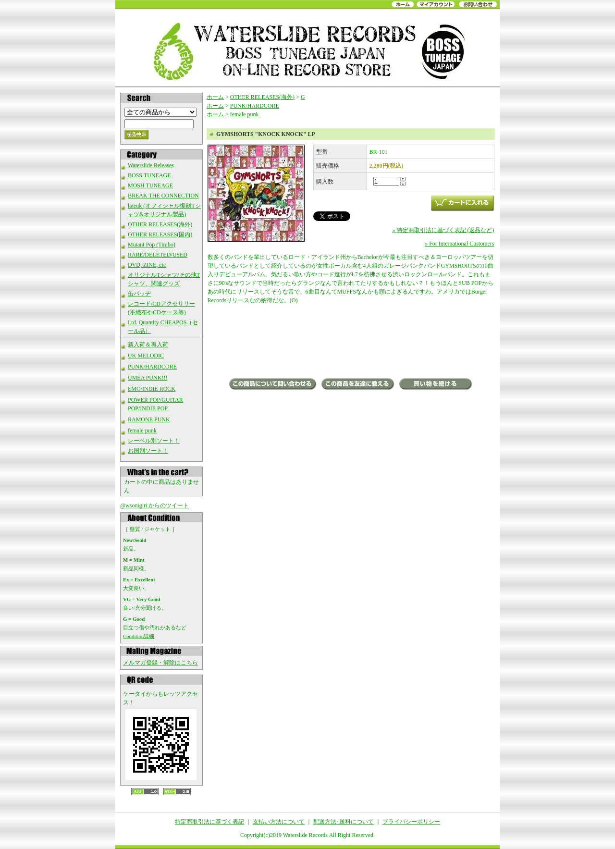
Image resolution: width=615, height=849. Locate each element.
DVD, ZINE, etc (147, 264)
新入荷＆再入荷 (148, 344)
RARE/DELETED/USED (157, 254)
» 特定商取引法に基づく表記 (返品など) (443, 230)
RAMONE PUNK (149, 419)
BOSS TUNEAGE (149, 175)
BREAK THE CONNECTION (163, 195)
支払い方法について (279, 821)
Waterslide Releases (151, 165)
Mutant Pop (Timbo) (151, 244)
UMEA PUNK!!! (147, 377)
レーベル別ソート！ (154, 440)
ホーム (215, 97)
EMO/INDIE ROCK (151, 388)
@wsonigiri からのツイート (154, 505)
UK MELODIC (146, 355)
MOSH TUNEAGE (150, 185)
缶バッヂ (139, 293)
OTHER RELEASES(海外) (160, 224)
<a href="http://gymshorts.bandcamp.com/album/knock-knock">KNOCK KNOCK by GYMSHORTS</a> (351, 342)
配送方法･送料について (343, 821)
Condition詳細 (138, 636)
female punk (142, 430)
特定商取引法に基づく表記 (209, 821)
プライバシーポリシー (411, 821)
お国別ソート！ (148, 450)
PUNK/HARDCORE (152, 366)
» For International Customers (459, 243)
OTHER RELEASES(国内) (160, 234)
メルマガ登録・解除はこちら (160, 662)
